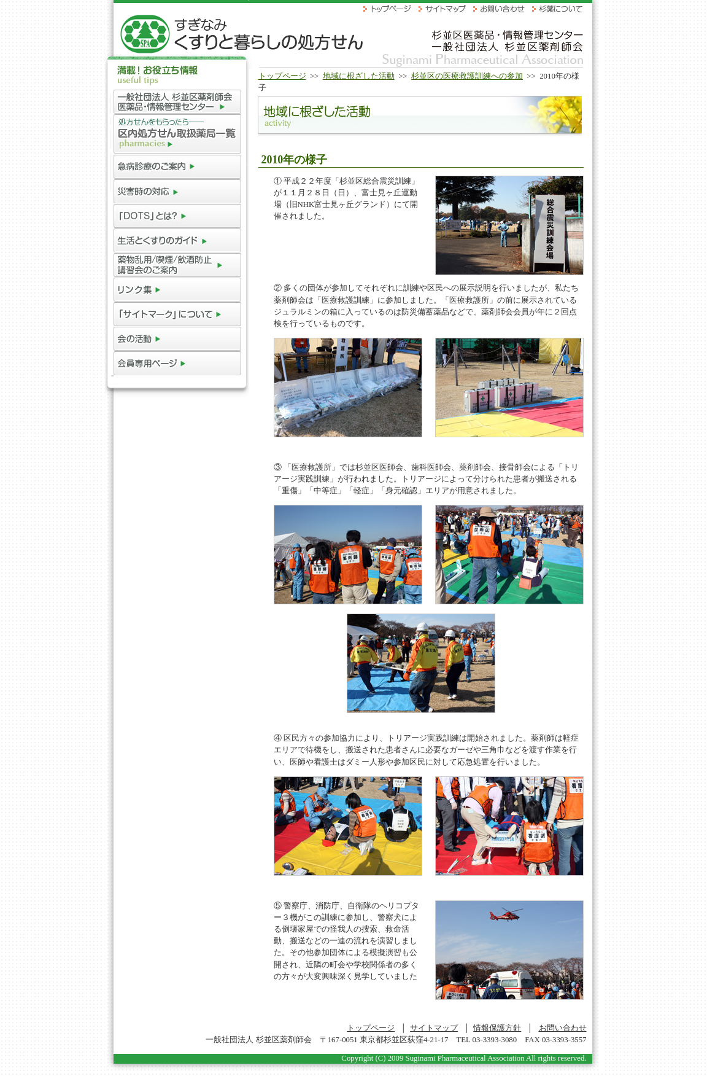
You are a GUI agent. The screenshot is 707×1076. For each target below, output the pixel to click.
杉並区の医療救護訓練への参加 (467, 76)
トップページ (282, 76)
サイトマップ (434, 1028)
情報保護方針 (497, 1028)
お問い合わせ (563, 1028)
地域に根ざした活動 (359, 76)
